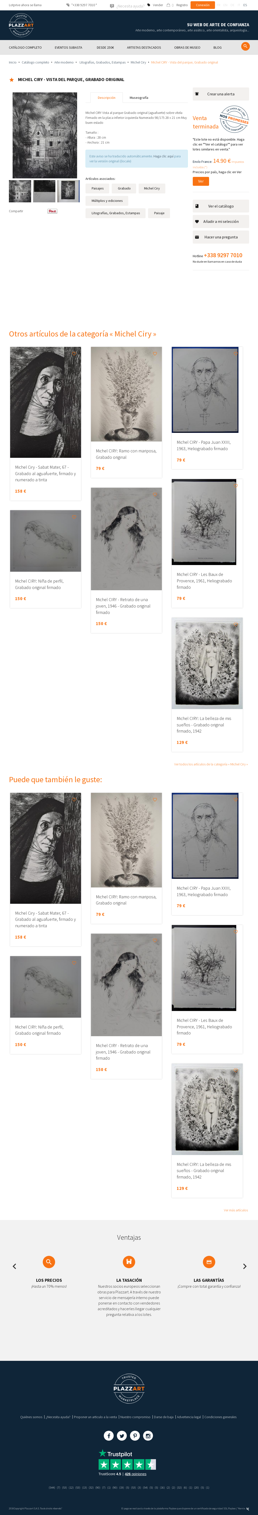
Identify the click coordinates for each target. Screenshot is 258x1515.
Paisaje (159, 212)
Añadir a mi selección (217, 221)
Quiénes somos (31, 1416)
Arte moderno (64, 62)
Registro (182, 5)
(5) (128, 1487)
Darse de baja (163, 1416)
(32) (89, 1487)
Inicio (13, 62)
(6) (189, 1487)
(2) (171, 1487)
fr (218, 5)
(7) (54, 1487)
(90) (96, 1487)
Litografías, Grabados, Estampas (102, 62)
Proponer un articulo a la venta (95, 1416)
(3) (140, 1487)
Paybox (232, 1508)
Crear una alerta (215, 93)
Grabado (124, 188)
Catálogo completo (35, 62)
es (245, 5)
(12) (67, 1487)
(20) (201, 1487)
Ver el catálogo (214, 205)
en (225, 5)
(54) (147, 1487)
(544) (47, 1487)
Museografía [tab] (139, 97)
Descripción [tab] (106, 97)
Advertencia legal (189, 1416)
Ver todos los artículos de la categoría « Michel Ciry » (211, 764)
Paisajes (97, 188)
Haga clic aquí (163, 156)
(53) (60, 1487)
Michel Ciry (138, 62)
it (239, 5)
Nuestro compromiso (135, 1416)
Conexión (203, 5)
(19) (121, 1487)
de (233, 5)
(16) (165, 1487)
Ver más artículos (236, 1210)
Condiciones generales (220, 1416)
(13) (82, 1487)
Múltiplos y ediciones (107, 200)
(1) (108, 1487)
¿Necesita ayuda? (58, 1416)
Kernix (243, 1508)
